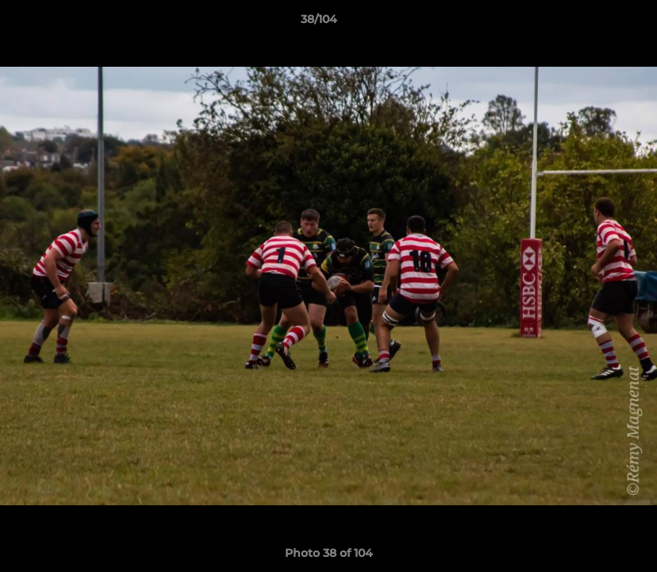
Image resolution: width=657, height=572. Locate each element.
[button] (590, 23)
